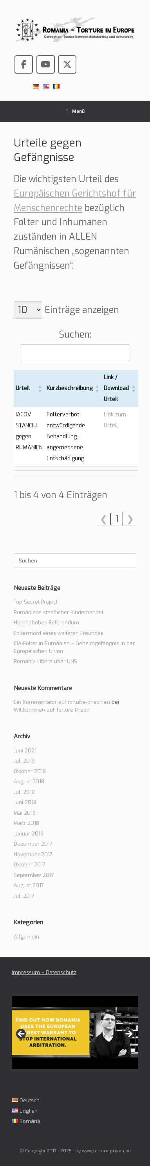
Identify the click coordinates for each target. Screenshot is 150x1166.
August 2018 (29, 781)
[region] (75, 1036)
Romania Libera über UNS (45, 661)
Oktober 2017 (29, 864)
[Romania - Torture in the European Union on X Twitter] (67, 64)
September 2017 (34, 875)
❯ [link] (130, 519)
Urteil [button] (23, 388)
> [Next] (128, 1034)
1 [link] (117, 519)
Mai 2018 (25, 813)
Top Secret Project (36, 601)
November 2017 (33, 854)
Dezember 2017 (33, 844)
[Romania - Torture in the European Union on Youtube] (45, 64)
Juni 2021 (25, 750)
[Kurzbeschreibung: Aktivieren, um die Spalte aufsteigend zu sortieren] (73, 388)
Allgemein (26, 936)
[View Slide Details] (75, 1032)
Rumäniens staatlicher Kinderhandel (58, 612)
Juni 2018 (25, 802)
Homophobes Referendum (46, 622)
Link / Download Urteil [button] (116, 388)
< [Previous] (21, 1034)
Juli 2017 (24, 896)
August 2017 (29, 885)
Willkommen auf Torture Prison (52, 710)
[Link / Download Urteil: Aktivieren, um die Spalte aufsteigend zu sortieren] (120, 388)
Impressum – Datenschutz (44, 972)
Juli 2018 (24, 792)
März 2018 (26, 823)
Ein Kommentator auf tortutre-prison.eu (62, 702)
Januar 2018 (28, 833)
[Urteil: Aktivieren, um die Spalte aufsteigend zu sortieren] (29, 388)
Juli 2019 (24, 760)
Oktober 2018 (30, 771)
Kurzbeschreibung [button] (69, 388)
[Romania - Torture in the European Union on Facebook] (23, 64)
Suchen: (75, 335)
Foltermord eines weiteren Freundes (58, 633)
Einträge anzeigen (80, 310)
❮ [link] (103, 519)
